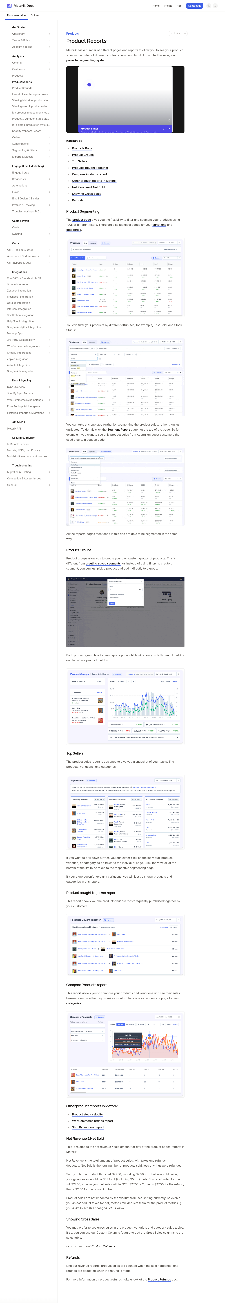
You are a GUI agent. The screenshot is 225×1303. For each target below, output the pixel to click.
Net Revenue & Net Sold (88, 187)
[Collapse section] (49, 75)
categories (73, 230)
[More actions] (185, 33)
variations (159, 224)
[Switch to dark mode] (208, 5)
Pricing (168, 5)
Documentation (16, 15)
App (179, 5)
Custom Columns (103, 1246)
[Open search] (215, 5)
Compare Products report (89, 174)
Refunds (77, 200)
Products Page (82, 148)
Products (72, 33)
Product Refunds (159, 1279)
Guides (35, 15)
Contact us (194, 5)
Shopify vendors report (88, 1127)
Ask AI (175, 33)
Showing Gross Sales (86, 193)
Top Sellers (79, 161)
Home (156, 5)
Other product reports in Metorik (94, 181)
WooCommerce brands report (92, 1121)
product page (81, 219)
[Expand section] (49, 33)
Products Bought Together (90, 168)
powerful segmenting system (86, 60)
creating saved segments (103, 563)
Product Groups (83, 155)
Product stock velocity (87, 1114)
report (77, 993)
